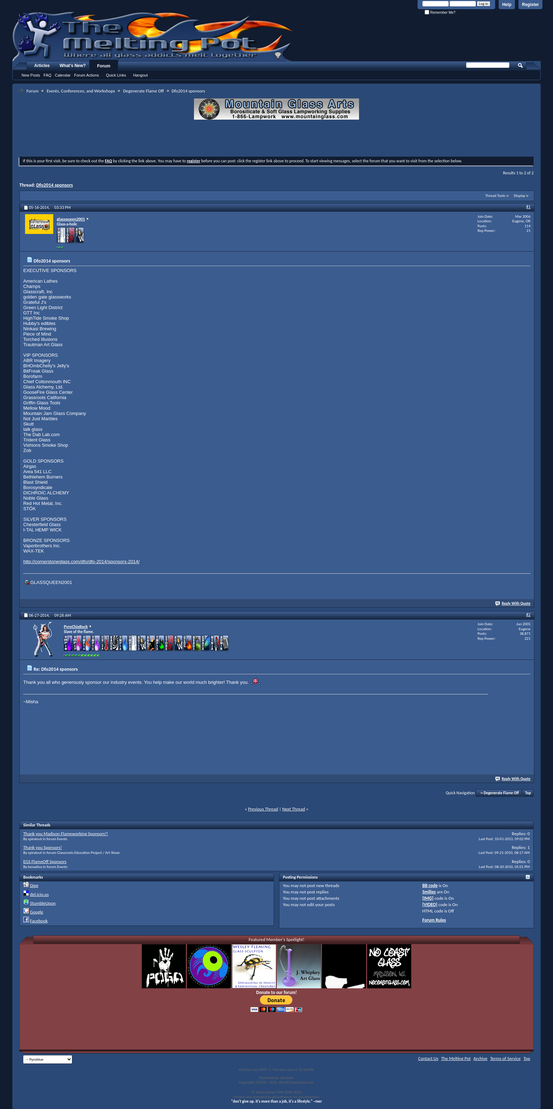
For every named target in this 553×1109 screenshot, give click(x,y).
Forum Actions (86, 75)
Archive (480, 1058)
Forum (103, 66)
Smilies (429, 891)
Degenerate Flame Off (143, 91)
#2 (528, 614)
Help (506, 4)
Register (530, 4)
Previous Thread (263, 809)
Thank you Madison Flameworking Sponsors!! (65, 833)
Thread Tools (495, 195)
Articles (42, 65)
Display (519, 195)
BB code (429, 885)
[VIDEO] (429, 904)
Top (528, 793)
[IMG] (427, 898)
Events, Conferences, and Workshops (81, 91)
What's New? (73, 65)
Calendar (63, 75)
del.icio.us (39, 894)
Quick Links (116, 75)
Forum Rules (434, 920)
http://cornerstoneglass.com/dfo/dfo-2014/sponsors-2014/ (81, 561)
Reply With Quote (513, 603)
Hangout (140, 75)
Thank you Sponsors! (42, 847)
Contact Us (428, 1058)
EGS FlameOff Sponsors (44, 861)
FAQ (47, 75)
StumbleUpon (43, 903)
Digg (34, 885)
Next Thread (293, 809)
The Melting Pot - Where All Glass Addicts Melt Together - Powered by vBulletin (153, 36)
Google (36, 912)
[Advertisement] (276, 139)
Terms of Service (505, 1058)
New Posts (31, 75)
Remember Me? (440, 12)
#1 (528, 206)
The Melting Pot (456, 1058)
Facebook (39, 920)
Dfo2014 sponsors (54, 185)
